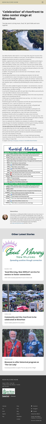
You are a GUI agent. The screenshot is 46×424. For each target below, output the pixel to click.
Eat (3, 408)
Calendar (4, 406)
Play (3, 416)
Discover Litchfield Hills (36, 420)
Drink (3, 411)
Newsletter (19, 416)
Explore (4, 414)
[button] (42, 2)
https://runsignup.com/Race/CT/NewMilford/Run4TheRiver (23, 140)
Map (18, 411)
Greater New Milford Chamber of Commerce (36, 417)
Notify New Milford (35, 414)
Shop (18, 406)
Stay (18, 408)
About (18, 414)
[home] (10, 2)
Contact (18, 419)
